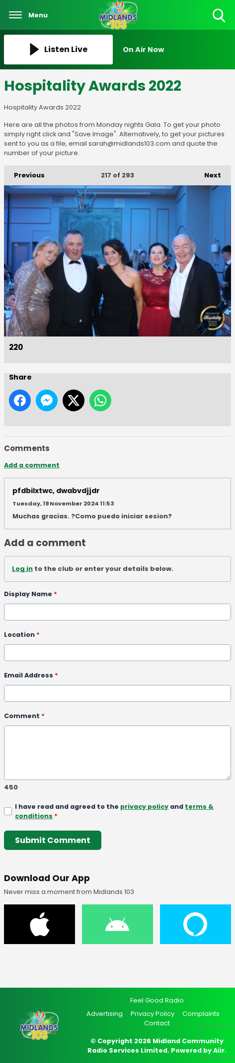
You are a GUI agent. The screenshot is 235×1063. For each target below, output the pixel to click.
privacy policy (144, 806)
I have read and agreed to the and (114, 811)
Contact (157, 1023)
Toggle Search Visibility (220, 16)
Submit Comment (52, 839)
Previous (24, 173)
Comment (24, 715)
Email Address (31, 675)
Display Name (30, 594)
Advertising (104, 1013)
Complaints (201, 1013)
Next (207, 173)
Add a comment (32, 465)
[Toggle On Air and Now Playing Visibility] (177, 49)
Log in (22, 568)
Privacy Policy (152, 1013)
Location (22, 634)
